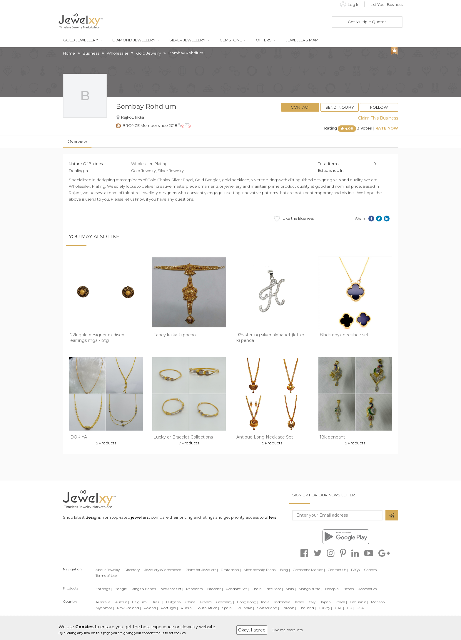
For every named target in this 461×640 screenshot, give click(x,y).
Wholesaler (117, 53)
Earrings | (104, 589)
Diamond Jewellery (134, 40)
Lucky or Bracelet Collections (183, 437)
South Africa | (207, 608)
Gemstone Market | (309, 569)
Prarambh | (231, 569)
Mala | (291, 589)
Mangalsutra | (310, 589)
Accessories (367, 589)
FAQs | (356, 569)
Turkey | (325, 608)
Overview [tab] (77, 141)
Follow (379, 107)
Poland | (151, 608)
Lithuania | (359, 602)
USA (360, 608)
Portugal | (169, 608)
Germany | (225, 602)
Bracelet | (215, 589)
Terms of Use (106, 575)
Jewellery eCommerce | (163, 569)
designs (93, 517)
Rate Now (386, 128)
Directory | (132, 569)
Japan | (326, 602)
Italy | (312, 602)
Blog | (285, 569)
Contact (300, 107)
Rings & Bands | (144, 589)
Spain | (227, 608)
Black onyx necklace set (344, 334)
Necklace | (274, 589)
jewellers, (140, 517)
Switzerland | (268, 608)
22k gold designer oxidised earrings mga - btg (97, 337)
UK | (350, 608)
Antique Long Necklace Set (264, 437)
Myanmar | (105, 608)
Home (69, 53)
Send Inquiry (339, 107)
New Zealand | (129, 608)
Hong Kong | (247, 602)
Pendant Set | (237, 589)
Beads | (349, 589)
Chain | (257, 589)
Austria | (122, 602)
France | (206, 602)
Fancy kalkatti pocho (174, 334)
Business (91, 53)
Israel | (300, 602)
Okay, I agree (251, 630)
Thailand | (307, 608)
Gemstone (231, 40)
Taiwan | (289, 608)
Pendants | (195, 589)
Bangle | (121, 589)
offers (270, 517)
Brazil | (157, 602)
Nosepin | (332, 589)
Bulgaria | (174, 602)
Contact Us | (338, 569)
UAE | (339, 608)
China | (191, 602)
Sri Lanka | (245, 608)
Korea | (341, 602)
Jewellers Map (302, 40)
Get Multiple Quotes (367, 21)
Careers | (371, 569)
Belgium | (140, 602)
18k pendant (332, 437)
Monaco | (378, 602)
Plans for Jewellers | (202, 569)
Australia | (104, 602)
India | (266, 602)
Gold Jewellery (80, 40)
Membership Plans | (260, 569)
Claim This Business (378, 118)
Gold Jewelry (148, 53)
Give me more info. (287, 630)
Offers (264, 40)
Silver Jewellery (187, 40)
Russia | (187, 608)
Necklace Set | (172, 589)
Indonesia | (283, 602)
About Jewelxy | (108, 569)
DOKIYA (78, 437)
